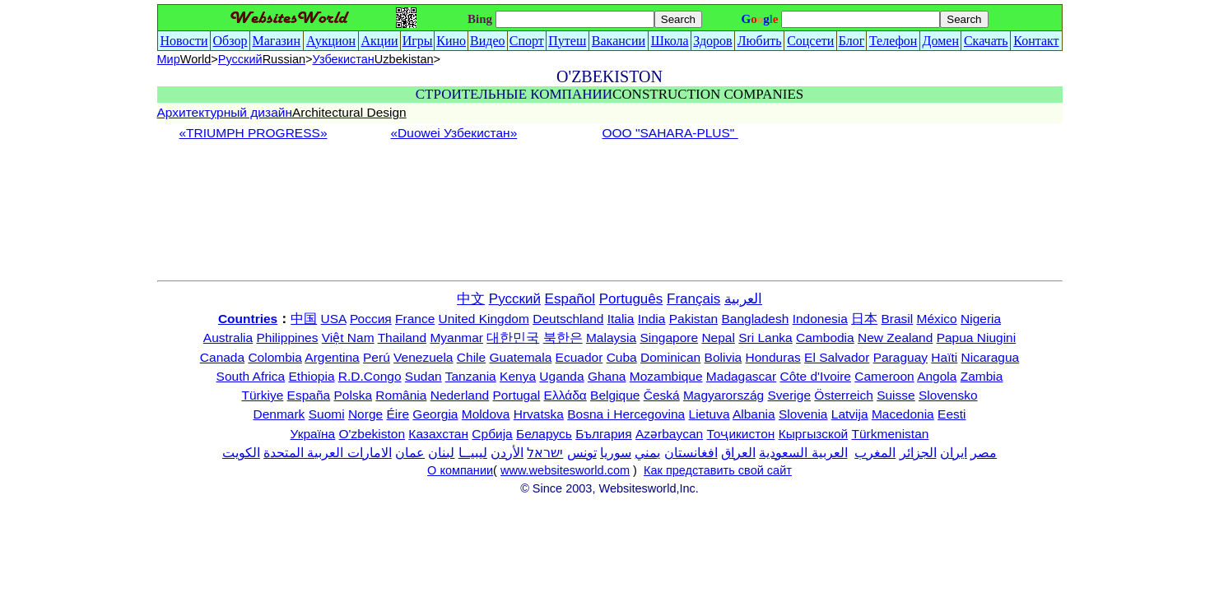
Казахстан (438, 434)
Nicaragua (990, 357)
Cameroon (884, 376)
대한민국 (512, 338)
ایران (953, 453)
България (603, 434)
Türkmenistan (890, 434)
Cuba (622, 357)
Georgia (435, 414)
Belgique (615, 395)
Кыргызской (814, 434)
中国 (304, 319)
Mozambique (666, 376)
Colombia (274, 357)
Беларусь (544, 434)
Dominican (670, 357)
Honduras (773, 357)
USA (334, 319)
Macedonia (903, 414)
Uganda (561, 376)
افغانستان (691, 453)
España (309, 395)
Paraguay (900, 357)
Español (570, 299)
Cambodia (825, 338)
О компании (460, 470)
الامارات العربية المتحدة (327, 453)
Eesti (951, 414)
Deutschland (568, 319)
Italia (621, 319)
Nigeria (981, 319)
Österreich (843, 395)
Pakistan (693, 319)
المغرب (875, 453)
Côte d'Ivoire (815, 376)
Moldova (486, 414)
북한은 (563, 338)
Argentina (332, 357)
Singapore (669, 338)
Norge (365, 414)
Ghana (607, 376)
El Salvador (836, 357)
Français (693, 299)
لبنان (441, 453)
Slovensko (948, 395)
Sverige (789, 395)
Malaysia (611, 338)
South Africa (251, 376)
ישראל (545, 453)
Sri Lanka (765, 338)
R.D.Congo (370, 376)
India (652, 319)
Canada (222, 357)
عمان (410, 453)
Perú (376, 357)
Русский (261, 59)
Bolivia (723, 357)
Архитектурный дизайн (282, 112)
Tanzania (470, 376)
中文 (471, 299)
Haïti (944, 357)
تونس (582, 453)
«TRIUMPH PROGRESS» (253, 133)
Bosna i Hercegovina (626, 414)
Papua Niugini (977, 338)
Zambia (982, 376)
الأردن (507, 453)
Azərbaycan (669, 434)
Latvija (849, 414)
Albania (754, 414)
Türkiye (262, 395)
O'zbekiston (372, 434)
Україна (313, 434)
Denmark (279, 414)
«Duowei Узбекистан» (454, 133)
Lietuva (709, 414)
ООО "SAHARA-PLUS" (670, 133)
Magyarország (723, 395)
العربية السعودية (803, 453)
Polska (353, 395)
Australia (228, 338)
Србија (492, 434)
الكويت (241, 453)
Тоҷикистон (741, 434)
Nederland (460, 395)
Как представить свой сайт (718, 470)
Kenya (518, 376)
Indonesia (820, 319)
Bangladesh (755, 319)
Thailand (402, 338)
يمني (647, 453)
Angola (936, 376)
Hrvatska (539, 414)
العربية (743, 299)
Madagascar (741, 376)
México (937, 319)
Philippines (287, 338)
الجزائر (918, 453)
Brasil (898, 319)
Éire (397, 414)
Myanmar (456, 338)
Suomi (327, 414)
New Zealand (895, 338)
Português (631, 299)
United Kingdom (484, 319)
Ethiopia (312, 376)
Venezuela (423, 357)
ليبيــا (472, 453)
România (400, 395)
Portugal (517, 395)
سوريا (615, 453)
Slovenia (803, 414)
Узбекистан (373, 59)
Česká (662, 395)
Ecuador (579, 357)
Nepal (718, 338)
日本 (864, 319)
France (415, 319)
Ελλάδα (565, 395)
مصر (983, 453)
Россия (371, 319)
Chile (471, 357)
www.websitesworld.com (565, 470)
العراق (738, 453)
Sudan (423, 376)
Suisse (896, 395)
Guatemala (520, 357)
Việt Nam (348, 338)
